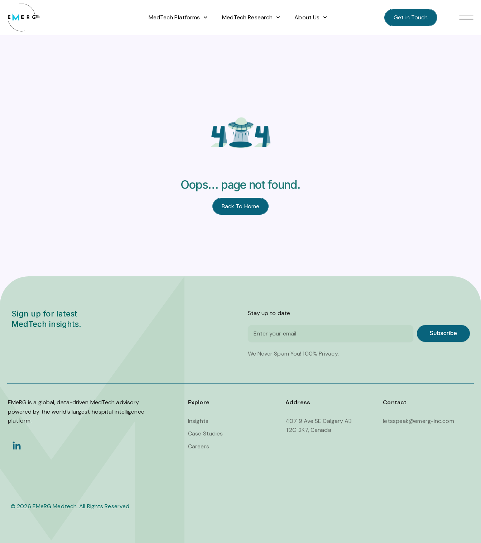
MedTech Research (251, 17)
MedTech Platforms (178, 17)
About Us (310, 17)
